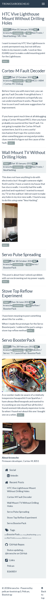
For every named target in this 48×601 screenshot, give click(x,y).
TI (12, 353)
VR (18, 36)
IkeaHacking (9, 36)
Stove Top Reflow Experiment (17, 293)
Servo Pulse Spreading (21, 254)
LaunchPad (20, 353)
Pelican (10, 565)
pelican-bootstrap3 (11, 591)
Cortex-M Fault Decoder (23, 70)
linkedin (12, 475)
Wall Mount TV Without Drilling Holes (23, 154)
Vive (24, 36)
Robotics (35, 349)
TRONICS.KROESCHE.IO (15, 3)
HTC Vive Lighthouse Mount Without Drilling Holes (23, 18)
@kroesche (10, 553)
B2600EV (12, 571)
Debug (19, 83)
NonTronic (36, 32)
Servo (34, 264)
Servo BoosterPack (18, 340)
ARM (41, 80)
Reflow (35, 305)
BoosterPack (9, 267)
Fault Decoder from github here (25, 94)
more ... (5, 61)
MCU (34, 80)
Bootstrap (7, 594)
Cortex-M (9, 83)
